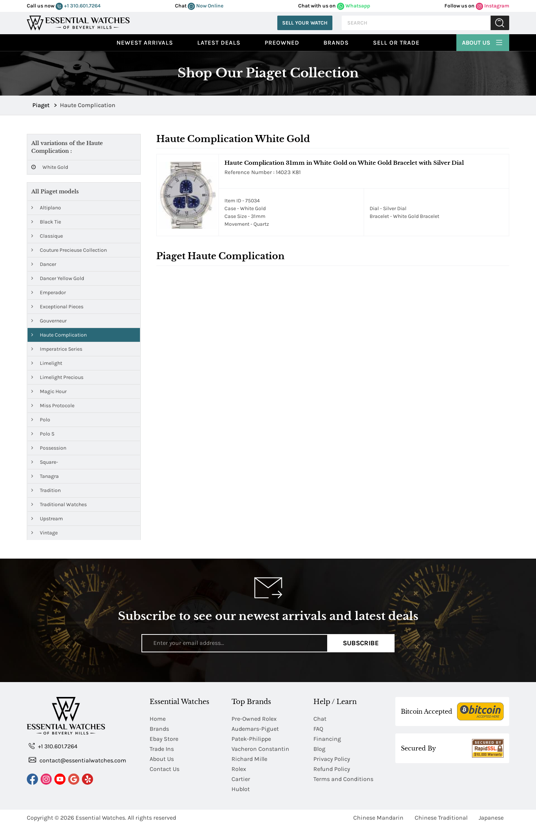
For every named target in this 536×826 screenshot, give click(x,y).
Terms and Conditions (343, 778)
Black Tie (46, 222)
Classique (47, 236)
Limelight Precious (57, 377)
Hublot (241, 789)
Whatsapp (353, 6)
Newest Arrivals (145, 42)
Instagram (492, 6)
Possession (48, 448)
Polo (40, 420)
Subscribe (361, 643)
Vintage (44, 533)
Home (158, 718)
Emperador (48, 292)
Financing (327, 738)
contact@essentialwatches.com (77, 760)
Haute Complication (59, 335)
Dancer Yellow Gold (57, 278)
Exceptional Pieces (57, 306)
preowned (282, 42)
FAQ (318, 728)
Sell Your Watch (305, 23)
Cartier (241, 778)
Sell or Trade (396, 42)
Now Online (205, 6)
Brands (336, 42)
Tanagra (45, 476)
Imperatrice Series (56, 349)
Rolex (239, 768)
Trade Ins (162, 748)
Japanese (491, 817)
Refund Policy (331, 768)
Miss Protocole (52, 405)
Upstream (47, 518)
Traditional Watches (59, 504)
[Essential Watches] (78, 22)
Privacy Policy (331, 758)
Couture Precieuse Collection (69, 250)
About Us (483, 41)
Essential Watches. (101, 817)
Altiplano (46, 208)
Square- (44, 462)
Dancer (43, 264)
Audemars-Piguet (255, 728)
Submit (500, 23)
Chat (319, 718)
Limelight (46, 363)
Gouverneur (49, 321)
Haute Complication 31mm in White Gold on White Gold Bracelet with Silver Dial (344, 162)
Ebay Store (164, 738)
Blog (319, 748)
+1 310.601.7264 (77, 6)
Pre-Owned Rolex (254, 718)
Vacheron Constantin (260, 748)
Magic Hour (49, 391)
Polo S (42, 434)
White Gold (49, 167)
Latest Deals (218, 42)
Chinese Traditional (441, 817)
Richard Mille (249, 758)
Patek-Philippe (251, 738)
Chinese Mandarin (378, 817)
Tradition (46, 490)
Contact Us (164, 768)
